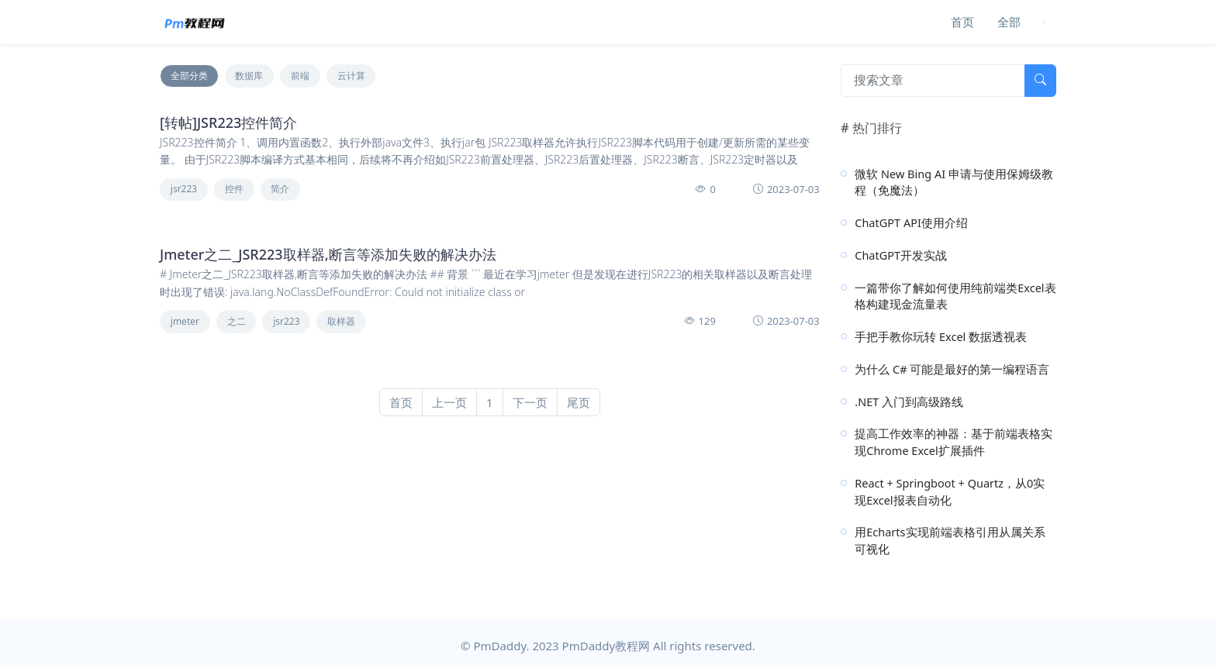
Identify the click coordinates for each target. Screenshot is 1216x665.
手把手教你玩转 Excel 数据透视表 (941, 336)
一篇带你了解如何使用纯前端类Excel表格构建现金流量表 (955, 296)
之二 (236, 321)
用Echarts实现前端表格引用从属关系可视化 (950, 540)
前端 (300, 75)
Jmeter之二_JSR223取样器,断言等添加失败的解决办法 (328, 254)
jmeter (185, 321)
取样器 (341, 321)
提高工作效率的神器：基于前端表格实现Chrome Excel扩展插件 (953, 442)
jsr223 (184, 188)
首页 (962, 21)
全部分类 (189, 75)
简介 (280, 188)
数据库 (249, 75)
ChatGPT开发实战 (901, 255)
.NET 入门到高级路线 (909, 401)
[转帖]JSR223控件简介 (228, 122)
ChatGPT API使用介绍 (911, 222)
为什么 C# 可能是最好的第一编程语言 (952, 369)
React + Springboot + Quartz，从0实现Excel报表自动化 (950, 491)
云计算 (351, 75)
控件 (234, 188)
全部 (1009, 21)
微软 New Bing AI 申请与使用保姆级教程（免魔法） (954, 182)
